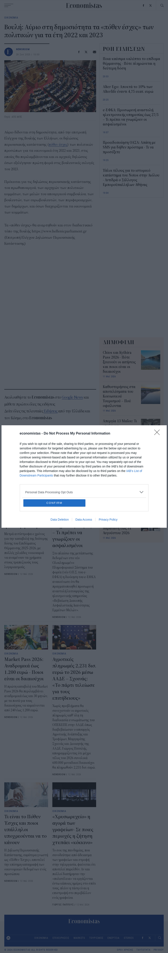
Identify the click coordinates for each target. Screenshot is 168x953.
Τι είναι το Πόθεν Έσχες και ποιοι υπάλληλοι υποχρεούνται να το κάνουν (25, 829)
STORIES (129, 937)
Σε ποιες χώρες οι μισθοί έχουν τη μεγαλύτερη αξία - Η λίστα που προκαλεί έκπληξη (119, 489)
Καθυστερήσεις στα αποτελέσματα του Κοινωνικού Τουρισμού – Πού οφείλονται (119, 396)
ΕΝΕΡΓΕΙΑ (113, 937)
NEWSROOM (23, 49)
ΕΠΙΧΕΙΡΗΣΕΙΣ (61, 937)
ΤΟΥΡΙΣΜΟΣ (96, 937)
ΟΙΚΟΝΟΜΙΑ (11, 17)
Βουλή (10, 439)
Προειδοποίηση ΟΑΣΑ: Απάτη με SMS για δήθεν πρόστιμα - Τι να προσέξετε (129, 147)
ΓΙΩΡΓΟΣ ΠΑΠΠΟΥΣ (63, 904)
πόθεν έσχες (58, 144)
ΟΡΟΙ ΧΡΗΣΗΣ (125, 949)
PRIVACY (159, 949)
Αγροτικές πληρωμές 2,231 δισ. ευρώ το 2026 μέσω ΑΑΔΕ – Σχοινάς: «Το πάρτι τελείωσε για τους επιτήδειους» (74, 679)
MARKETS (79, 937)
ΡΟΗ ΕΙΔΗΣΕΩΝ (124, 49)
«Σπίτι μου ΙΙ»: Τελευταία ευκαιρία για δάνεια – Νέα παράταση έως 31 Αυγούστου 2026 (118, 523)
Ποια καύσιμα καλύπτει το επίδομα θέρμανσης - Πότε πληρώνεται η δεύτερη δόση (25, 513)
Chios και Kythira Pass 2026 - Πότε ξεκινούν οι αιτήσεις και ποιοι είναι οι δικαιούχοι (119, 362)
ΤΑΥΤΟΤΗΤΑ (143, 949)
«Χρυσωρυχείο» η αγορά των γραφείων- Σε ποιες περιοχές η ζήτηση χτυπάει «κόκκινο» (72, 829)
